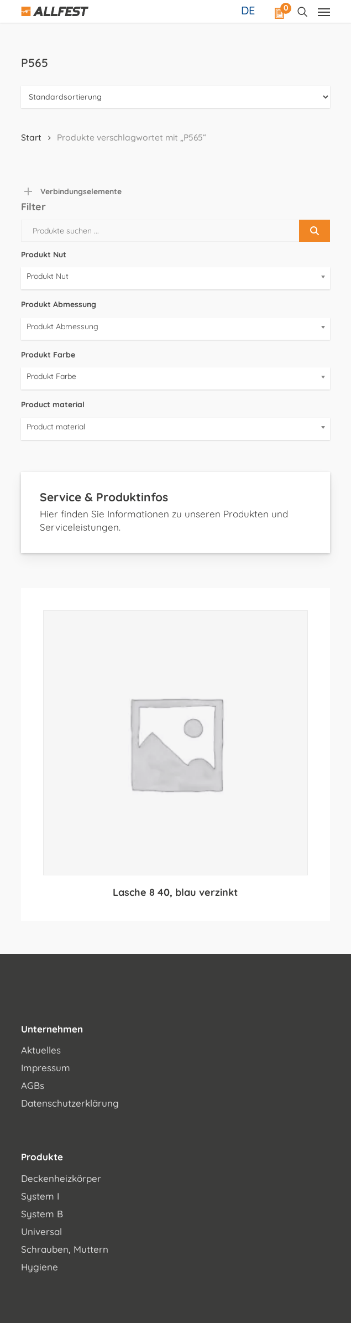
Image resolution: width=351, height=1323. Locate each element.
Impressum (45, 1067)
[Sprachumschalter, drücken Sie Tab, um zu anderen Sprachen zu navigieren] (249, 10)
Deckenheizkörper (61, 1178)
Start (31, 137)
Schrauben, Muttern (64, 1249)
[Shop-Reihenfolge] (175, 97)
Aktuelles (41, 1050)
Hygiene (39, 1267)
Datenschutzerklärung (70, 1103)
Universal (41, 1231)
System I (40, 1196)
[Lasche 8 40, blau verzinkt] (175, 742)
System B (42, 1214)
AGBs (32, 1085)
